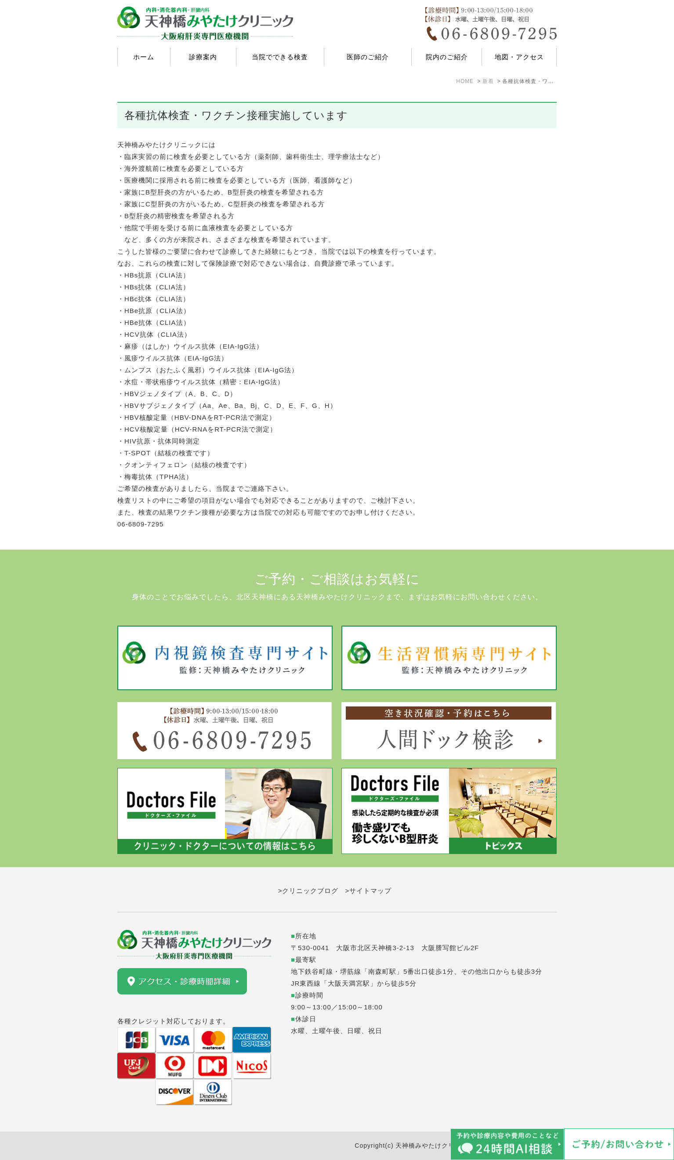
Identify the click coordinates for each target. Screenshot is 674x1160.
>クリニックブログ (308, 890)
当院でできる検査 (280, 57)
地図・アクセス (519, 57)
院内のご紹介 (447, 57)
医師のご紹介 (368, 57)
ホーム (143, 57)
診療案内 (203, 57)
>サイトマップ (368, 890)
